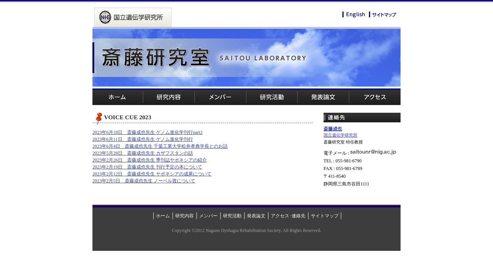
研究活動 (271, 96)
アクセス (375, 96)
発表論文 (323, 96)
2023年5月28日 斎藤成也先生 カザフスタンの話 (142, 153)
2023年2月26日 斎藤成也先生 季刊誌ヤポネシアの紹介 (149, 160)
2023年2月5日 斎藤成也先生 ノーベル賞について (143, 181)
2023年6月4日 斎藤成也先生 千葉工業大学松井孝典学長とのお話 (160, 146)
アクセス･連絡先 (288, 216)
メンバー (220, 96)
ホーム (118, 96)
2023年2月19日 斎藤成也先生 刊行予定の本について (147, 167)
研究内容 (169, 96)
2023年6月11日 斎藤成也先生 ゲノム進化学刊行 (142, 139)
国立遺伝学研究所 (340, 135)
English (353, 15)
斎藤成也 (333, 129)
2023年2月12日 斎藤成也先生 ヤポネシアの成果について (151, 174)
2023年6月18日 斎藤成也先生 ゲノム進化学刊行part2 (147, 132)
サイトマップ (383, 14)
